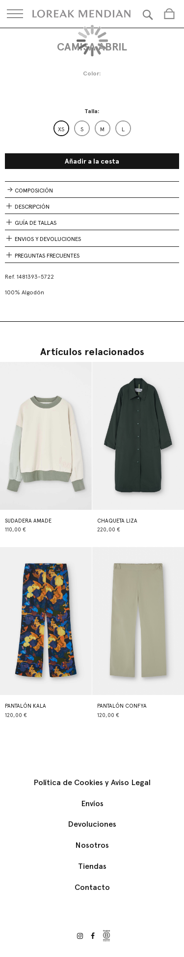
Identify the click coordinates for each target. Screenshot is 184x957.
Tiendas (92, 866)
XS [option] (61, 129)
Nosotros (92, 845)
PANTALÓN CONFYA (122, 706)
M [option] (102, 129)
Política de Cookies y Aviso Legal (92, 782)
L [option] (123, 129)
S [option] (81, 129)
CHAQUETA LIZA (117, 521)
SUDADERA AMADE (28, 521)
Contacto (92, 887)
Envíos (92, 803)
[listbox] (92, 128)
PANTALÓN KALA (25, 706)
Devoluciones (92, 824)
